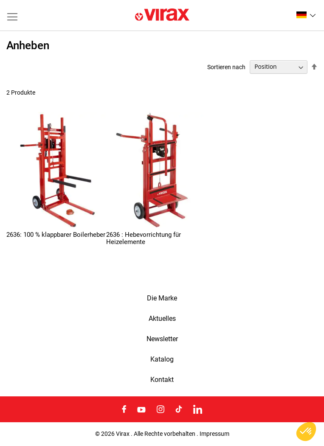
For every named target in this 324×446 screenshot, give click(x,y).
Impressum (214, 433)
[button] (306, 14)
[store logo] (162, 15)
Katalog (162, 359)
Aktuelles (162, 319)
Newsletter (162, 339)
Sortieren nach (226, 66)
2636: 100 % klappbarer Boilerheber (55, 234)
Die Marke (162, 298)
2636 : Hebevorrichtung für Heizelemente (143, 238)
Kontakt (162, 380)
